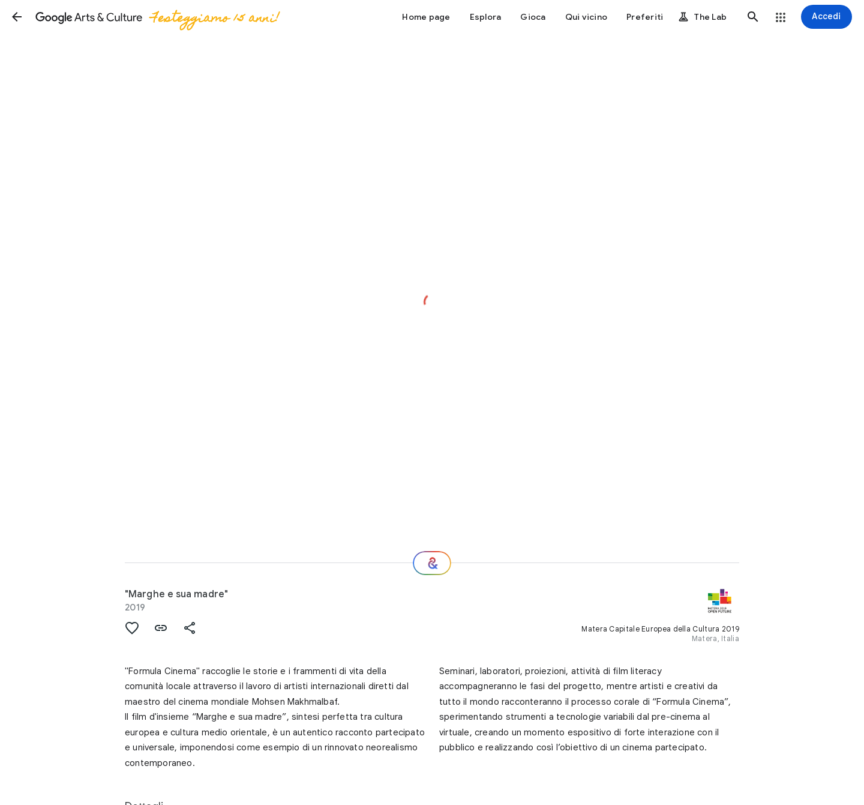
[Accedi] (826, 17)
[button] (16, 16)
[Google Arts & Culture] (157, 17)
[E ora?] (432, 563)
